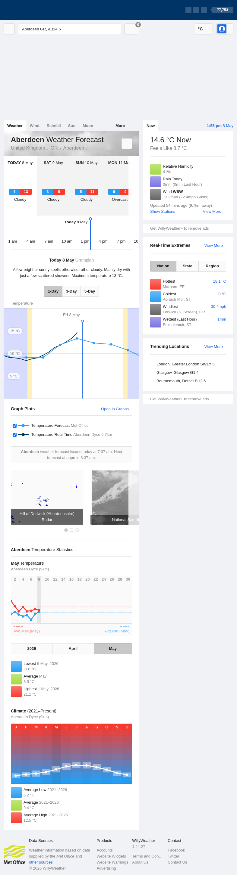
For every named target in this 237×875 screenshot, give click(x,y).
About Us (140, 862)
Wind (35, 125)
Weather (15, 125)
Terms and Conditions (148, 856)
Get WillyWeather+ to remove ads (179, 228)
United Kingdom (28, 147)
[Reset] (105, 28)
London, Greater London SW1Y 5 (185, 364)
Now (151, 125)
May (113, 648)
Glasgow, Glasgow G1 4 (177, 372)
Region (212, 266)
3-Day (71, 291)
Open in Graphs (115, 409)
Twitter (173, 856)
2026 (31, 648)
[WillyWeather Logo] (32, 10)
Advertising (106, 868)
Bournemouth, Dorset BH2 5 (181, 381)
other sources (41, 862)
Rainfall (54, 125)
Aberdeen (73, 147)
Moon (88, 125)
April (73, 648)
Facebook (176, 850)
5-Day (89, 291)
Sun (72, 125)
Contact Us (177, 862)
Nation (163, 266)
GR (54, 147)
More (120, 125)
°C (200, 28)
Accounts (104, 850)
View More (212, 211)
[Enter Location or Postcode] (69, 28)
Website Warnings (112, 862)
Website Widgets (111, 856)
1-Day (53, 291)
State (187, 266)
